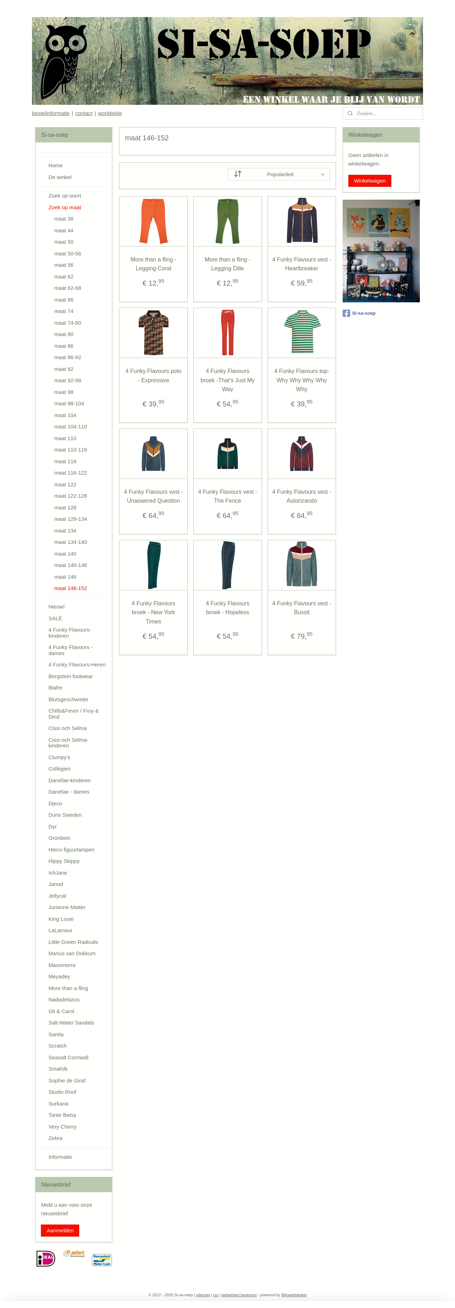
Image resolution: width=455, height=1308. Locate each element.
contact (83, 113)
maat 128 (65, 507)
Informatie (60, 1157)
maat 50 (63, 242)
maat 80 (63, 334)
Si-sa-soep (359, 313)
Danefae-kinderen (69, 780)
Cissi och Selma (67, 728)
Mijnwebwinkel (294, 1295)
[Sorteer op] (279, 174)
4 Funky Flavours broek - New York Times (153, 612)
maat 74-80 (67, 323)
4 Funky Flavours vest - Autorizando (301, 496)
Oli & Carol (61, 1011)
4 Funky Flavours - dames (70, 650)
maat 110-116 (70, 450)
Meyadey (59, 976)
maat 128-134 (70, 519)
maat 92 (63, 369)
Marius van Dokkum (72, 953)
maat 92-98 (67, 380)
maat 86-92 (67, 357)
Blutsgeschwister (68, 699)
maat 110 (65, 438)
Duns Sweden (64, 815)
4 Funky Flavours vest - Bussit (301, 608)
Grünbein (59, 838)
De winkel (59, 177)
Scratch (57, 1046)
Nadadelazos (64, 999)
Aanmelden (60, 1230)
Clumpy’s (59, 757)
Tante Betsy (62, 1115)
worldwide (110, 113)
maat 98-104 (69, 403)
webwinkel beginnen (239, 1295)
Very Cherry (62, 1127)
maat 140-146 (70, 565)
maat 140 (65, 554)
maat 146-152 (70, 588)
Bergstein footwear (70, 676)
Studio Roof (62, 1092)
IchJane (57, 873)
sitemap (203, 1295)
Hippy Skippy (64, 861)
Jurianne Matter (66, 907)
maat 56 (63, 265)
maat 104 (65, 415)
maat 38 (63, 219)
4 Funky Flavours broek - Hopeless (228, 608)
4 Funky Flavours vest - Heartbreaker (301, 264)
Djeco (55, 803)
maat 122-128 (70, 496)
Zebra (55, 1138)
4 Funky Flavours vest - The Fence (227, 496)
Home (55, 165)
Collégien (59, 769)
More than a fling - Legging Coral (153, 264)
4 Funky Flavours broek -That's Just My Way (227, 380)
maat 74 (63, 311)
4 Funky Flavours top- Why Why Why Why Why (301, 380)
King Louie (61, 919)
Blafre (55, 688)
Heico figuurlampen (71, 850)
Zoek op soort (64, 196)
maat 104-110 (70, 426)
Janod (55, 884)
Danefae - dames (68, 792)
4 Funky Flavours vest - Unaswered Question (153, 496)
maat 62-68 (67, 288)
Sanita (56, 1034)
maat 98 (63, 392)
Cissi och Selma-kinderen (68, 743)
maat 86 (63, 346)
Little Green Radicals (73, 942)
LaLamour (60, 930)
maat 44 (63, 230)
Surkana (58, 1104)
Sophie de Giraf (66, 1080)
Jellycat (57, 896)
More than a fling (68, 988)
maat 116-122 (70, 473)
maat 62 (63, 277)
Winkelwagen (370, 181)
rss (215, 1295)
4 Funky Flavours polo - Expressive (153, 375)
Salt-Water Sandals (71, 1023)
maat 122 (65, 484)
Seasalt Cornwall (68, 1057)
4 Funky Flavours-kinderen (69, 633)
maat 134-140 (70, 542)
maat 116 (65, 461)
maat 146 (65, 577)
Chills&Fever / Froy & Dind (73, 714)
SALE (55, 618)
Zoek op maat (64, 207)
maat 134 (65, 531)
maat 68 (63, 300)
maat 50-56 (67, 253)
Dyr (52, 826)
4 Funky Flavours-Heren (77, 664)
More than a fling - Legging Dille (227, 264)
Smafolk (58, 1069)
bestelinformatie (51, 113)
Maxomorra (61, 965)
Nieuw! (56, 607)
